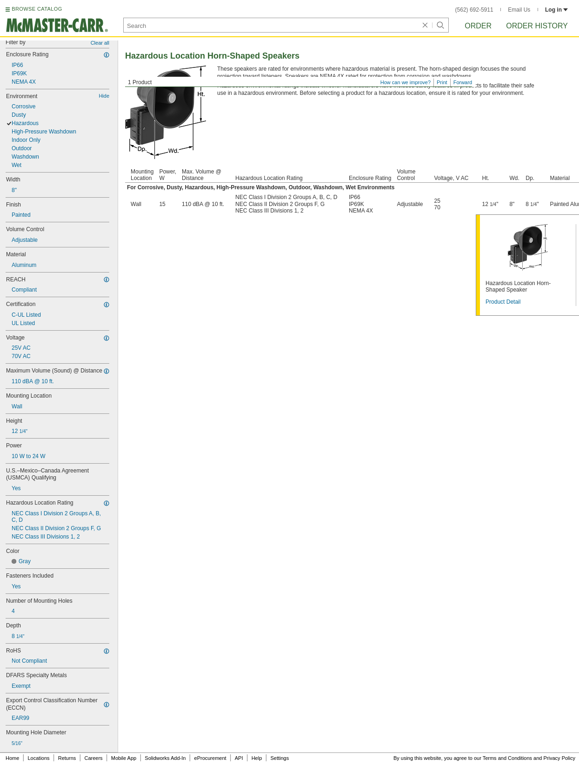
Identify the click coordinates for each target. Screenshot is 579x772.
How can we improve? (405, 82)
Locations (39, 758)
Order (478, 26)
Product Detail (503, 302)
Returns (67, 758)
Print (442, 82)
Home (12, 758)
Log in (556, 10)
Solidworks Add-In (165, 758)
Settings (279, 758)
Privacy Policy (559, 758)
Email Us (519, 10)
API (239, 758)
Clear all (100, 43)
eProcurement (210, 758)
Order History (537, 26)
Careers (93, 758)
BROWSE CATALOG (37, 9)
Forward (462, 82)
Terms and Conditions (507, 758)
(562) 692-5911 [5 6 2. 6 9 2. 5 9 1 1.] (474, 10)
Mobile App (123, 758)
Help (257, 758)
